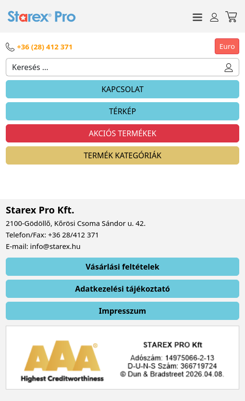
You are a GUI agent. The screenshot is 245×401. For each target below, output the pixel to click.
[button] (229, 67)
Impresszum (122, 311)
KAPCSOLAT (122, 89)
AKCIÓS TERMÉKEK (123, 133)
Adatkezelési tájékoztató (122, 288)
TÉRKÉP (122, 111)
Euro (227, 46)
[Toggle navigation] (197, 16)
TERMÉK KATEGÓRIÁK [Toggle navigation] (122, 155)
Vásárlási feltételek (122, 266)
